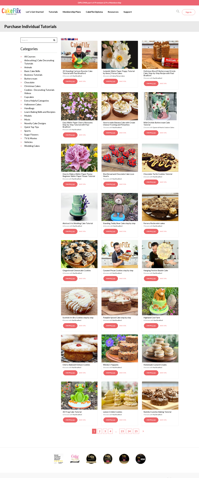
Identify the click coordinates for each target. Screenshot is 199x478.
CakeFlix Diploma (94, 12)
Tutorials (53, 12)
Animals (28, 67)
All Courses (29, 56)
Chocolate (29, 82)
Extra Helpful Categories (36, 100)
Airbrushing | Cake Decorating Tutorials (39, 62)
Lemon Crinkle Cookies (112, 412)
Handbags (29, 108)
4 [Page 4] (110, 431)
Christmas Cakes (32, 86)
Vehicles (28, 142)
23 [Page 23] (122, 431)
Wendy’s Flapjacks (110, 365)
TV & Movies (30, 138)
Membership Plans (72, 12)
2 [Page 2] (99, 431)
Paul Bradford (77, 76)
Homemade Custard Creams (155, 365)
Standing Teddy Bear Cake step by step (119, 223)
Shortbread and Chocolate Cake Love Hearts (118, 175)
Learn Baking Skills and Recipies (39, 112)
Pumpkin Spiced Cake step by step (117, 317)
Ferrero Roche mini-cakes (154, 223)
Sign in (189, 12)
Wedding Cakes (32, 145)
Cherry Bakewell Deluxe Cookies (76, 365)
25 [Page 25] (136, 431)
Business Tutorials (33, 74)
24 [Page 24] (129, 431)
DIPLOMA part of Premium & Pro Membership (99, 2)
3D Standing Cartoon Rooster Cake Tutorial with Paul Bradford (77, 72)
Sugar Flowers (31, 134)
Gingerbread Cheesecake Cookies (77, 270)
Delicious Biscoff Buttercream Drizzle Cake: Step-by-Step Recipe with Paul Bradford (159, 73)
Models (28, 115)
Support (128, 12)
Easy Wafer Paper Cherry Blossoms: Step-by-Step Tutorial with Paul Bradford (78, 124)
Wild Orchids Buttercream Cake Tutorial (156, 123)
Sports (27, 130)
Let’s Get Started (34, 12)
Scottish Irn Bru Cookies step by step (78, 317)
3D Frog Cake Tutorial (72, 412)
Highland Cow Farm (151, 317)
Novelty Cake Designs (35, 123)
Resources (113, 12)
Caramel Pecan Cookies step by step (118, 270)
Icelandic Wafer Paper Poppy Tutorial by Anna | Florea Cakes (119, 72)
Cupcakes (29, 97)
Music (27, 119)
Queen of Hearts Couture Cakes (163, 127)
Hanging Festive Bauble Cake (155, 270)
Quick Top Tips (31, 127)
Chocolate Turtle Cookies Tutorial (157, 174)
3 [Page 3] (105, 431)
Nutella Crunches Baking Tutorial (157, 412)
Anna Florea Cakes (119, 76)
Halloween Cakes (32, 104)
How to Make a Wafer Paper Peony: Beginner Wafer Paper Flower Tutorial (79, 175)
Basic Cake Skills (32, 71)
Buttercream (30, 78)
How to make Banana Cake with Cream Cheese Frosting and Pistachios (119, 123)
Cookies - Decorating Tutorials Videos (39, 91)
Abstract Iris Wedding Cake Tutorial (78, 223)
